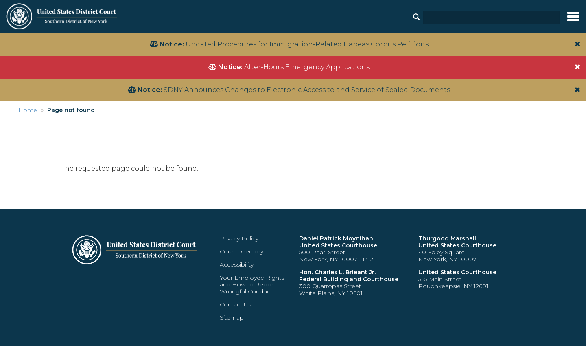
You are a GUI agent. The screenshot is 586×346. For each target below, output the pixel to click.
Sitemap (232, 317)
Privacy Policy (239, 238)
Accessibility (237, 264)
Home (27, 110)
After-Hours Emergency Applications (307, 67)
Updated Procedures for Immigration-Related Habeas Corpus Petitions (307, 44)
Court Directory (241, 251)
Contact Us (235, 304)
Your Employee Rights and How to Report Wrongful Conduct (252, 284)
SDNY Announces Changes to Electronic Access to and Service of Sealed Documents (307, 90)
